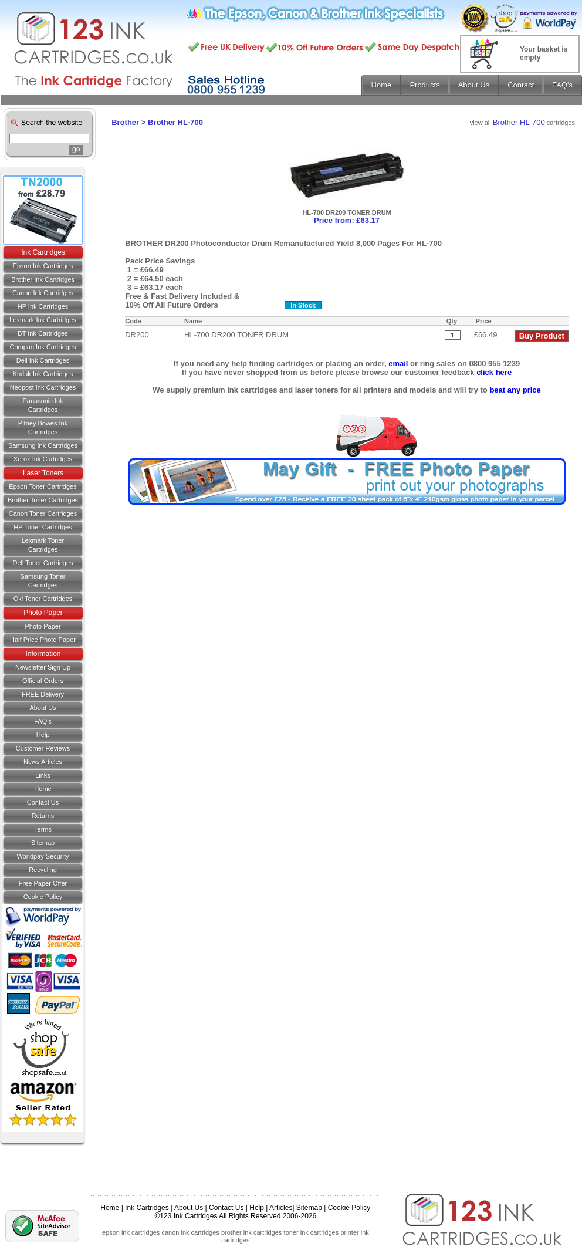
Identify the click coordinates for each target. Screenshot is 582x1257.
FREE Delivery (43, 694)
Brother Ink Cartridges (43, 279)
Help (43, 734)
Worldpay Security (42, 856)
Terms (43, 829)
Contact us (43, 802)
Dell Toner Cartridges (42, 562)
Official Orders (42, 680)
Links (42, 775)
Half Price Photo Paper (43, 639)
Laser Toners (43, 473)
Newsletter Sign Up (42, 667)
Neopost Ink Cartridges (43, 387)
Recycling (43, 869)
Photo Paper (43, 613)
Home (42, 788)
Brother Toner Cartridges (43, 500)
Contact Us (226, 1208)
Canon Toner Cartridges (43, 513)
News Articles (42, 761)
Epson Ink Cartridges (43, 265)
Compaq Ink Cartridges (42, 346)
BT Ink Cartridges (42, 333)
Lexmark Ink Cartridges (42, 319)
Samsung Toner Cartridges (43, 581)
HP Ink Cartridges (43, 306)
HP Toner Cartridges (42, 526)
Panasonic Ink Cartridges (42, 405)
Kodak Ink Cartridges (43, 373)
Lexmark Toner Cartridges (43, 545)
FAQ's (43, 721)
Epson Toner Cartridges (42, 486)
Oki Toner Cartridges (43, 598)
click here (494, 372)
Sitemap (43, 842)
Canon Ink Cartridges (42, 292)
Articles (280, 1208)
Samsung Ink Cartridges (42, 445)
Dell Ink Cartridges (42, 360)
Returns (43, 815)
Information (42, 654)
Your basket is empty (543, 53)
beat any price (514, 390)
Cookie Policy (43, 896)
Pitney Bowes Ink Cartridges (42, 427)
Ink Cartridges (43, 252)
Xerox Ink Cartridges (42, 458)
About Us (42, 707)
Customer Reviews (43, 748)
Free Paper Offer (43, 883)
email (398, 363)
